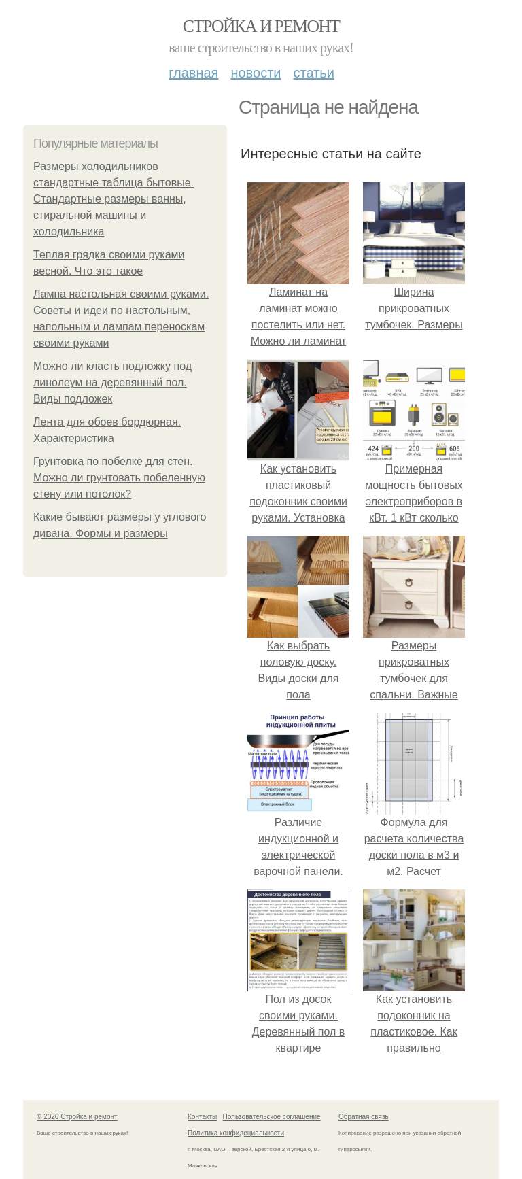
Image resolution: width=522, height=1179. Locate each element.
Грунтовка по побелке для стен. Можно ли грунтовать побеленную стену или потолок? (119, 478)
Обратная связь (363, 1117)
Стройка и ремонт (261, 26)
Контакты (202, 1117)
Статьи (313, 72)
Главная (193, 72)
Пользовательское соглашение (272, 1117)
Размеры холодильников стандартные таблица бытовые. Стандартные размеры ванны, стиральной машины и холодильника (113, 198)
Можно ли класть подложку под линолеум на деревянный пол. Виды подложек (112, 382)
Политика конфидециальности (236, 1133)
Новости (255, 72)
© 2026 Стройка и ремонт (77, 1117)
